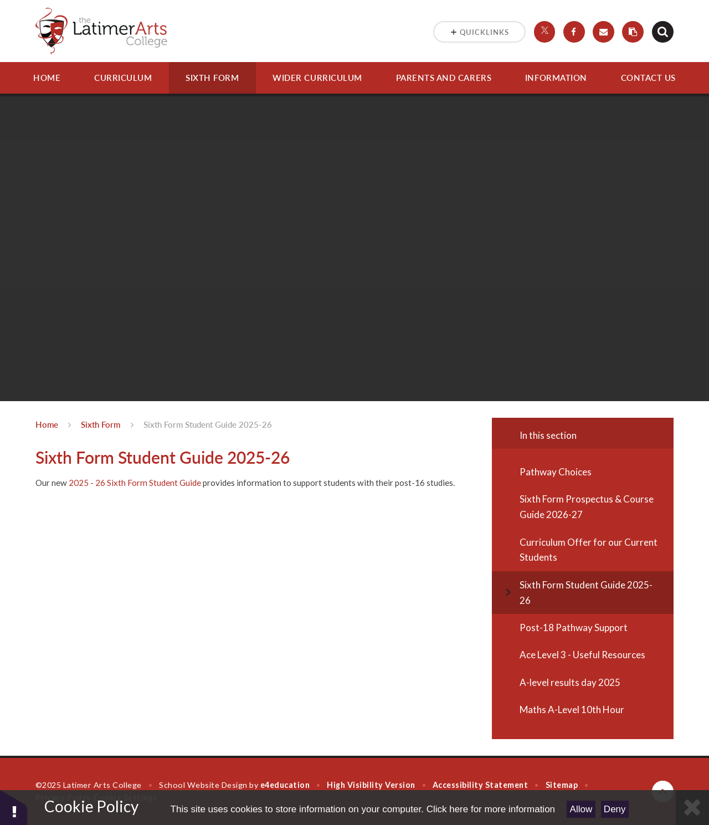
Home (46, 78)
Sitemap (562, 785)
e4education (285, 785)
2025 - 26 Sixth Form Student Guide (135, 483)
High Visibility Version (371, 785)
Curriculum (123, 78)
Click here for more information (491, 809)
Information (556, 78)
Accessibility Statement (480, 785)
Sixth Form (212, 78)
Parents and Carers (444, 78)
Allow (581, 809)
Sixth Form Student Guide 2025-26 (207, 424)
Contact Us (648, 78)
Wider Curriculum (317, 78)
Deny (615, 809)
